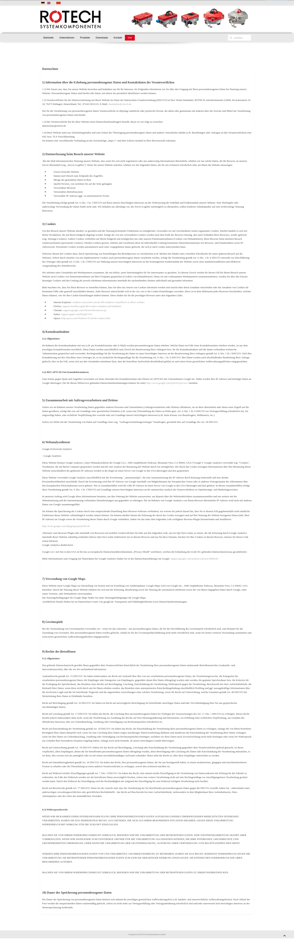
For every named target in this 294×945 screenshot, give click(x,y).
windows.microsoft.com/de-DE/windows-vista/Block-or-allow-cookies (108, 302)
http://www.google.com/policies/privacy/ (167, 383)
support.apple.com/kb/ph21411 (76, 314)
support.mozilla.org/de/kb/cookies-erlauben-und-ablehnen (91, 306)
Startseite (48, 37)
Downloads (102, 37)
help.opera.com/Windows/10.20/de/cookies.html (86, 318)
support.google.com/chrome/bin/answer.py (85, 310)
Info (130, 37)
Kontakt (118, 37)
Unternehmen (66, 37)
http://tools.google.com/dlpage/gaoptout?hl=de (66, 526)
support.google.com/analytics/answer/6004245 (194, 558)
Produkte (85, 37)
